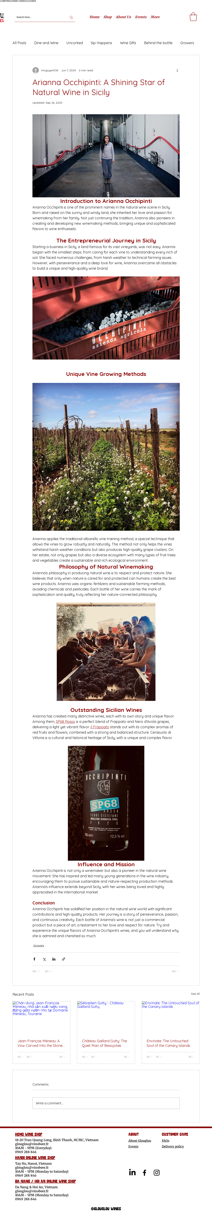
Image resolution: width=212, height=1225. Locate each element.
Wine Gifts (128, 43)
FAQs (165, 1141)
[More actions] (177, 70)
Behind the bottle (158, 43)
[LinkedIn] (132, 1173)
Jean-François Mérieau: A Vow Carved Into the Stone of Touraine (40, 1043)
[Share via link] (63, 959)
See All (195, 993)
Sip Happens (101, 43)
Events (133, 1146)
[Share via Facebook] (34, 959)
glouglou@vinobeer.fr (32, 1144)
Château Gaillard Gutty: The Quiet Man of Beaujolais (104, 1043)
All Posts (19, 43)
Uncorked (74, 43)
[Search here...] (39, 17)
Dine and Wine (46, 43)
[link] (193, 16)
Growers (187, 43)
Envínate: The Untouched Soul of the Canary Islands (168, 1043)
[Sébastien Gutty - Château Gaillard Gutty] (106, 1017)
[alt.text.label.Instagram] (157, 1173)
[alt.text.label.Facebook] (144, 1173)
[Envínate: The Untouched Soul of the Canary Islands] (170, 1017)
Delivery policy (173, 1146)
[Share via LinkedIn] (54, 959)
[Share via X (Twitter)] (44, 959)
